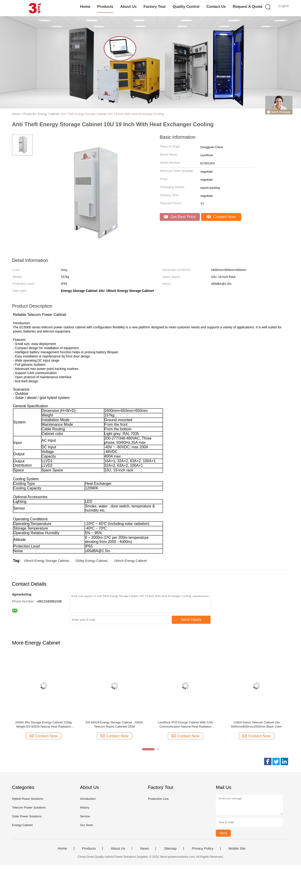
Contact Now (221, 217)
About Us (128, 7)
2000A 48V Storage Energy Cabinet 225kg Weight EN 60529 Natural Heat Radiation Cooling (43, 725)
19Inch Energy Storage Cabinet (46, 561)
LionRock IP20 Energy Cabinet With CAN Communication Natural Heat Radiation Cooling (185, 725)
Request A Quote (247, 7)
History (84, 807)
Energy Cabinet (22, 825)
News (144, 848)
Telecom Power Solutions (29, 807)
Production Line (158, 798)
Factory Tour (155, 7)
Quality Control (186, 7)
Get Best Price (180, 217)
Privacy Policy (202, 848)
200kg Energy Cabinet (91, 561)
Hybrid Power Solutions (27, 798)
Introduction (88, 798)
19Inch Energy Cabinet (130, 561)
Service (85, 816)
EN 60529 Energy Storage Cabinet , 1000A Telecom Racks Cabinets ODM (114, 724)
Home (85, 7)
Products (105, 7)
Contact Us (216, 7)
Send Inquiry (191, 619)
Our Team (86, 825)
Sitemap (170, 848)
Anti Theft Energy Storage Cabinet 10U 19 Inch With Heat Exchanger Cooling (112, 114)
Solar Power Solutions (27, 816)
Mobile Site (237, 848)
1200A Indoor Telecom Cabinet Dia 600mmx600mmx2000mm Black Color (256, 724)
